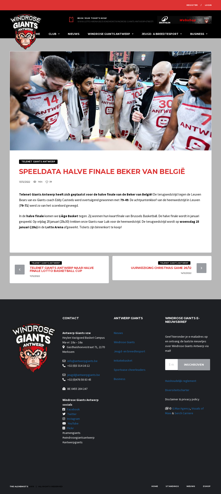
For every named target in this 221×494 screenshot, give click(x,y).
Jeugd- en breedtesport (129, 351)
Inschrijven (194, 364)
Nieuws (73, 34)
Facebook (73, 409)
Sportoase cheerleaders (129, 370)
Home (154, 486)
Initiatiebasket (123, 360)
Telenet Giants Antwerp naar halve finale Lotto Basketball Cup (62, 269)
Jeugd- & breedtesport (160, 34)
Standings (172, 486)
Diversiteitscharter (177, 390)
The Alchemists (19, 486)
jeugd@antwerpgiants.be (83, 375)
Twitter (72, 414)
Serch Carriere (184, 413)
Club (52, 34)
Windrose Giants (124, 342)
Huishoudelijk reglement (180, 381)
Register (192, 5)
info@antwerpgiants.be (82, 361)
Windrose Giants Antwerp (109, 34)
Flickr (70, 428)
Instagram (73, 419)
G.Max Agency (181, 408)
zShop (207, 486)
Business (197, 34)
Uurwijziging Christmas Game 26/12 (161, 268)
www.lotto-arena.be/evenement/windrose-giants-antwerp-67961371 (115, 22)
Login (208, 5)
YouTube (73, 423)
